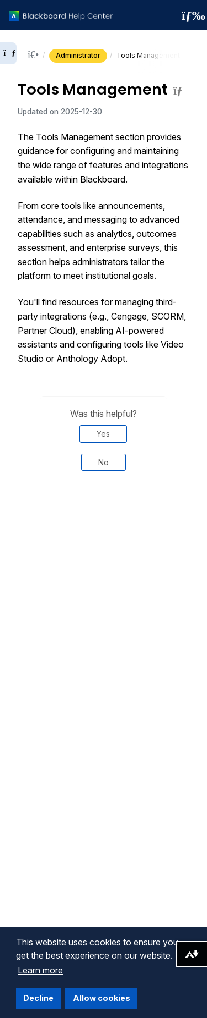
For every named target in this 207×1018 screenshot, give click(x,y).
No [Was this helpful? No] (103, 462)
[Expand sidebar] (8, 53)
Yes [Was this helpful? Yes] (103, 433)
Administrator (78, 55)
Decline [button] (38, 998)
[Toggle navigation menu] (190, 15)
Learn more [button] (40, 970)
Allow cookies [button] (101, 998)
